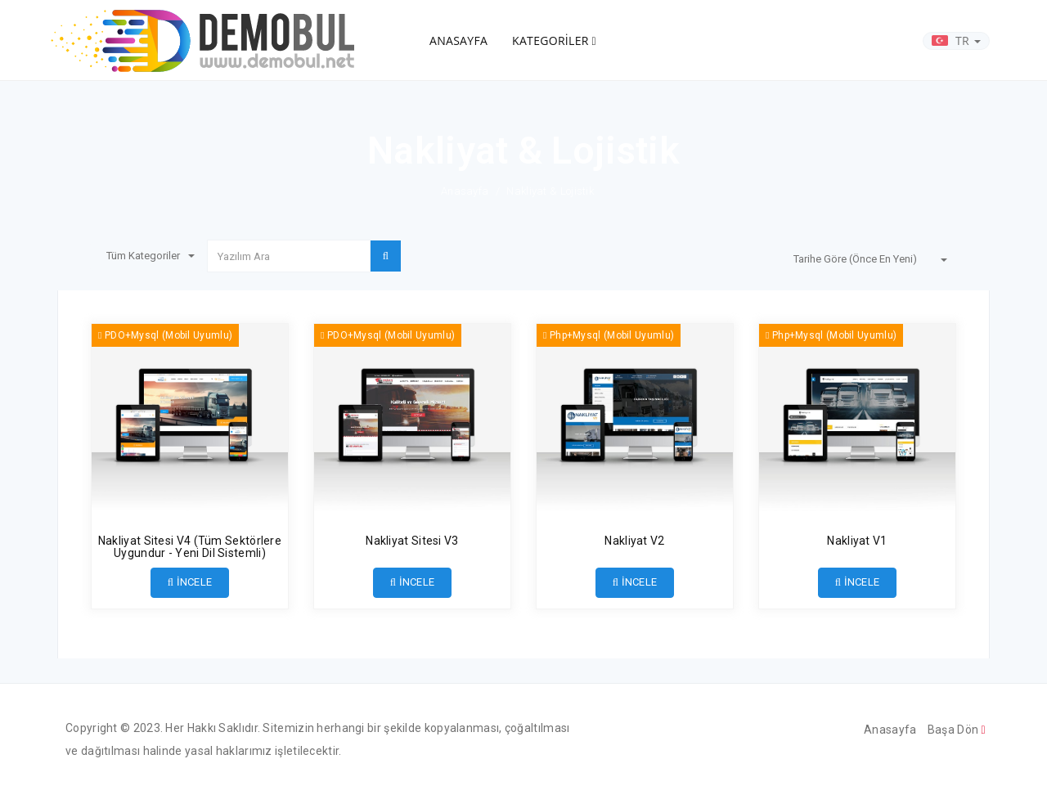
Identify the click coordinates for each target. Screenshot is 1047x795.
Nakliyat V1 (857, 540)
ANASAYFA (458, 40)
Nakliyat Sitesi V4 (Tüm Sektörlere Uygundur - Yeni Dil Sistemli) (189, 546)
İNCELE (190, 582)
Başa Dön (957, 729)
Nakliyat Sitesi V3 (412, 540)
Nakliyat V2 (634, 540)
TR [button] (956, 40)
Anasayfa (464, 191)
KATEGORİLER (554, 40)
